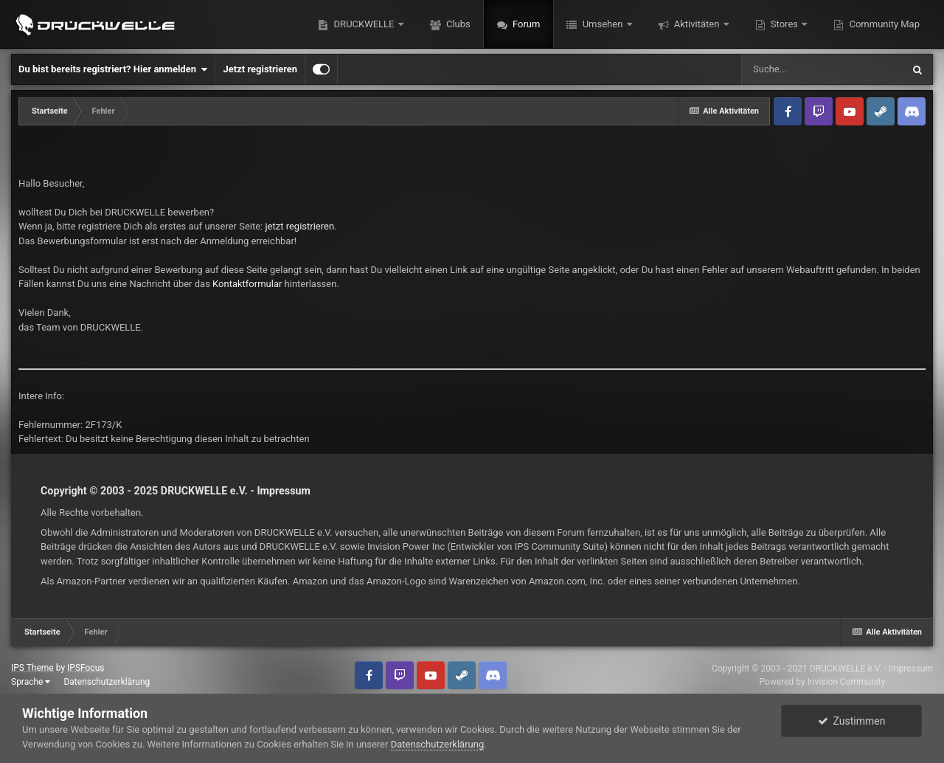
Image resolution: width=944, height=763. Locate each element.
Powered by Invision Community (823, 682)
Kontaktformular (247, 283)
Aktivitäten (697, 24)
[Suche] (821, 69)
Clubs (457, 24)
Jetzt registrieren (260, 69)
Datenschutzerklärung (106, 682)
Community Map (883, 24)
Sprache (30, 682)
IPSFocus (85, 668)
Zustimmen (852, 721)
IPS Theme (32, 668)
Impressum (283, 491)
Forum (525, 24)
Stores (784, 24)
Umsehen (602, 24)
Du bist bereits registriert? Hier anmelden (112, 69)
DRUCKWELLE (363, 24)
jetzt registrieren (300, 226)
